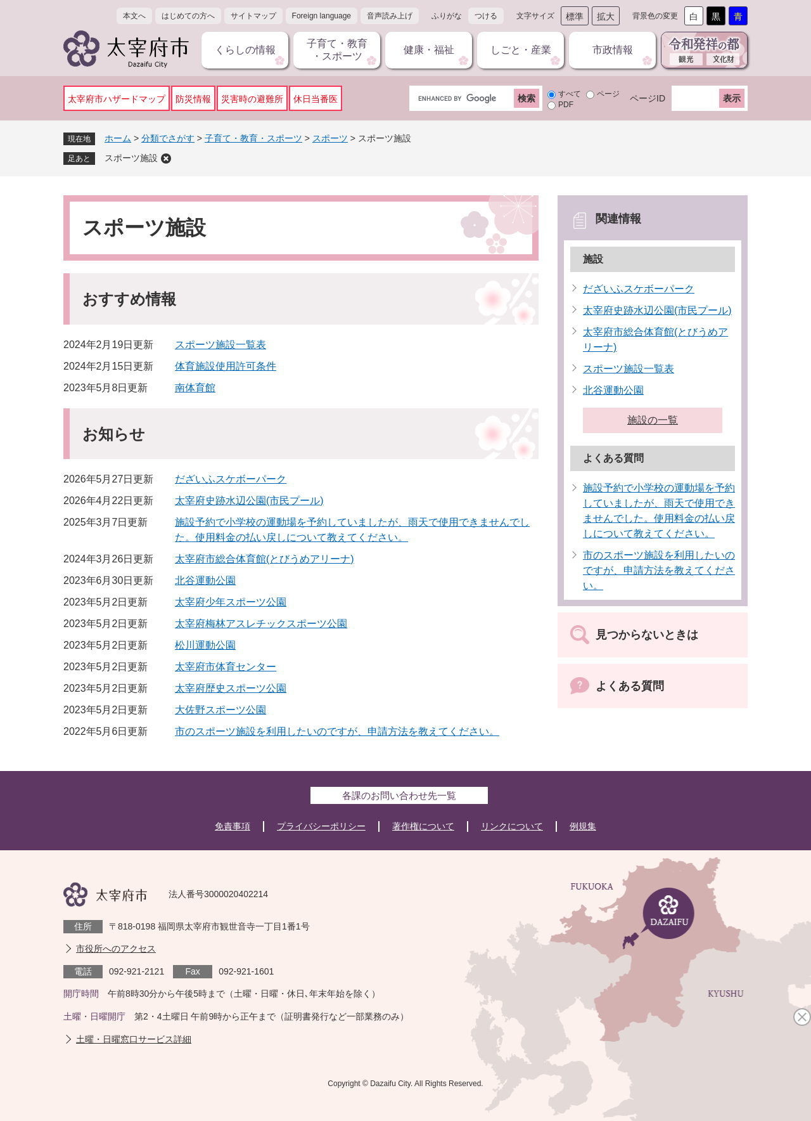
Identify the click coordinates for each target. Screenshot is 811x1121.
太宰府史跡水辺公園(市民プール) (249, 500)
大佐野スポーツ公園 (220, 709)
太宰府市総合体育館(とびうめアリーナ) (264, 559)
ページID (647, 98)
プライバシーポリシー (321, 826)
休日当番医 (315, 99)
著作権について (423, 826)
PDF (565, 104)
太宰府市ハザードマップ (116, 99)
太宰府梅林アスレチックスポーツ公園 (261, 623)
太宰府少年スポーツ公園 (230, 602)
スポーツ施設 (131, 158)
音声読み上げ (389, 15)
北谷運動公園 (205, 580)
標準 (575, 16)
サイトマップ (253, 15)
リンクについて (512, 826)
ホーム (118, 138)
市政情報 (612, 49)
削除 (166, 158)
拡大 (606, 16)
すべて (569, 93)
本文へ (134, 15)
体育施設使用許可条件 (225, 366)
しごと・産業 (520, 49)
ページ (608, 93)
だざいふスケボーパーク (230, 479)
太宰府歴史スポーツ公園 (230, 688)
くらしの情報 (245, 49)
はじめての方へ (188, 15)
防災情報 (193, 99)
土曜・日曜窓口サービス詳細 (133, 1039)
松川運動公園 (205, 645)
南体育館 (195, 387)
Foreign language (321, 15)
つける (486, 15)
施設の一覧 (652, 420)
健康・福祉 (429, 49)
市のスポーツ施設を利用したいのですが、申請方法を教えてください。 (337, 731)
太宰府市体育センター (225, 666)
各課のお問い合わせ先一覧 (399, 795)
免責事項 (232, 826)
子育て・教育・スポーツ (337, 50)
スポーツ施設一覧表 (220, 344)
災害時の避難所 (252, 99)
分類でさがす (168, 138)
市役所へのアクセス (116, 948)
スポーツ (330, 138)
